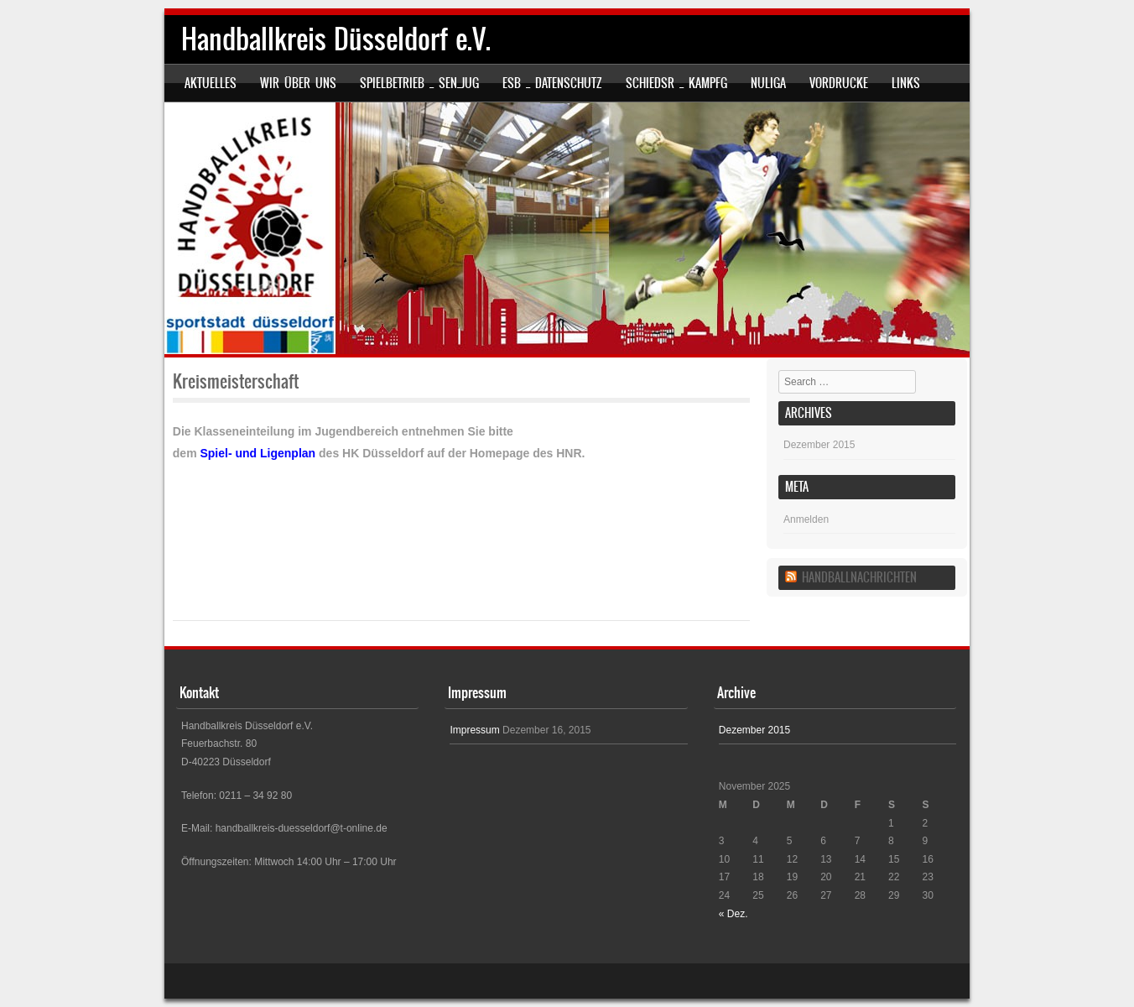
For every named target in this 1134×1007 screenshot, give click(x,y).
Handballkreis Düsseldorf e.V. (336, 39)
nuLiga (768, 83)
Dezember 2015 (819, 445)
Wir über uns (298, 83)
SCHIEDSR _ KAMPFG (676, 83)
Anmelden (806, 519)
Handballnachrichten (859, 577)
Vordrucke (838, 83)
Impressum (474, 730)
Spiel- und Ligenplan (257, 453)
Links (906, 83)
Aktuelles (211, 83)
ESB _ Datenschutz (552, 83)
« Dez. (733, 914)
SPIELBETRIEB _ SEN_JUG (419, 83)
